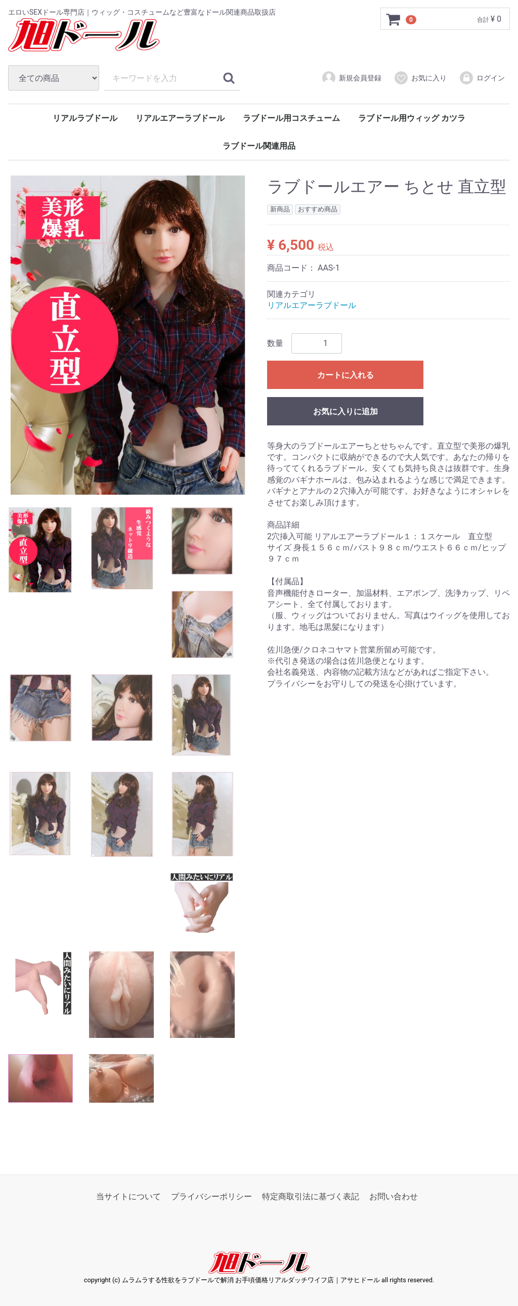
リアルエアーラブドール (180, 118)
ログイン (482, 77)
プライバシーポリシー (211, 1196)
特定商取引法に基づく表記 (310, 1196)
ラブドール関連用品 (259, 146)
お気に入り (420, 77)
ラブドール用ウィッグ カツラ (411, 118)
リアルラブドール (85, 118)
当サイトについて (128, 1196)
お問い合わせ (393, 1196)
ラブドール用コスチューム (291, 118)
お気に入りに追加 (345, 411)
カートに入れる (345, 375)
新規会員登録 (351, 77)
